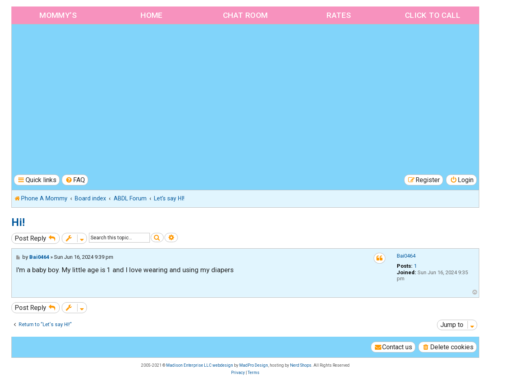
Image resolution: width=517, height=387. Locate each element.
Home (152, 15)
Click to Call (432, 15)
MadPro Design (253, 365)
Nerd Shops (300, 365)
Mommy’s (58, 15)
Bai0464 (406, 256)
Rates (339, 15)
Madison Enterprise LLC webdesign (199, 365)
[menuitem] (75, 179)
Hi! (18, 222)
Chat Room (245, 15)
